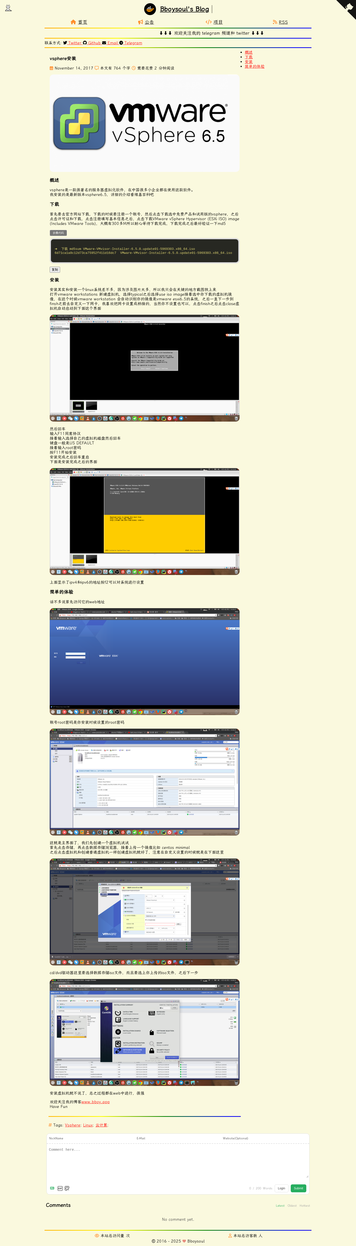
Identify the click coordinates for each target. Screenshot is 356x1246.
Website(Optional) (235, 1141)
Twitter (73, 43)
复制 (55, 272)
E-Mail (141, 1141)
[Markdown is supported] (53, 1191)
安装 (249, 61)
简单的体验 (255, 66)
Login (281, 1191)
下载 (249, 57)
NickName (56, 1141)
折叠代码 (58, 232)
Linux (88, 1127)
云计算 (101, 1127)
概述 (249, 52)
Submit (298, 1191)
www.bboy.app (95, 1104)
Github (92, 43)
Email (111, 43)
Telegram (131, 43)
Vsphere (72, 1127)
